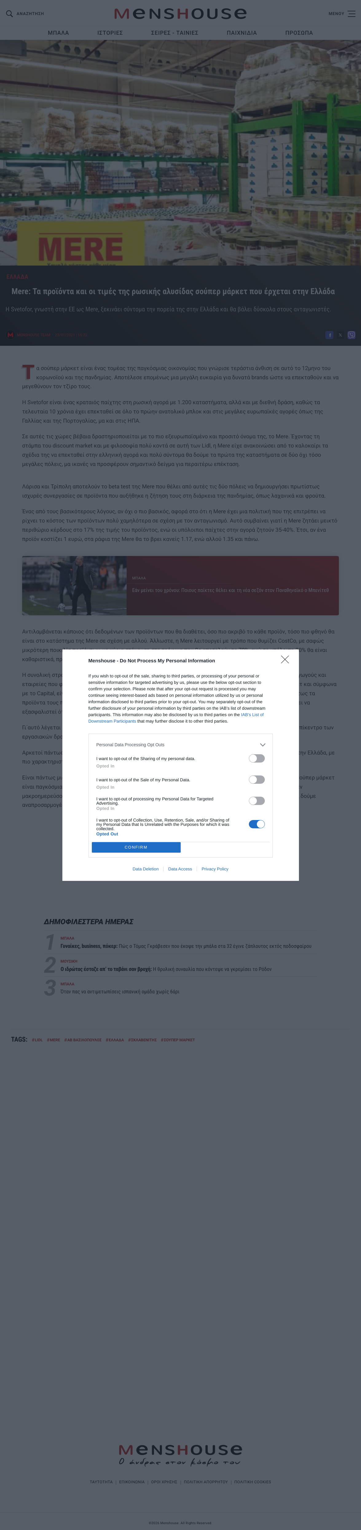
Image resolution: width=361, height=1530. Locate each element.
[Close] (287, 661)
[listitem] (180, 745)
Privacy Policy (215, 868)
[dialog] (180, 765)
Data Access (180, 868)
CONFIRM (136, 847)
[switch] (257, 758)
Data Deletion (146, 868)
